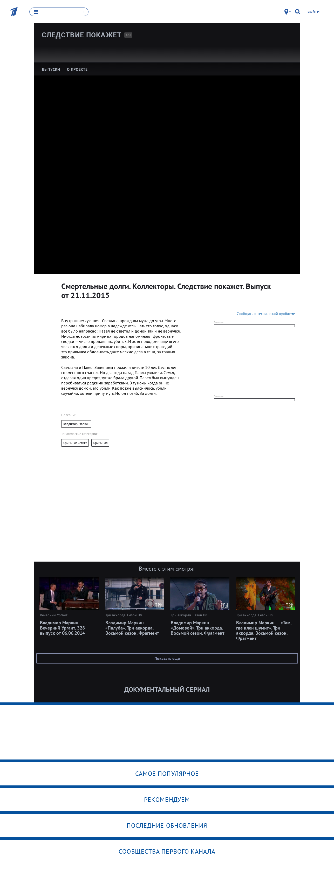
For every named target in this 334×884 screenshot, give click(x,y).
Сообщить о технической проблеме (266, 313)
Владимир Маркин (76, 424)
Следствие (82, 35)
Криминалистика (75, 443)
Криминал (100, 443)
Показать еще (167, 658)
